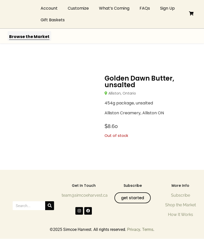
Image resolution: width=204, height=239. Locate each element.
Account (49, 8)
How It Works (180, 214)
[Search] (49, 205)
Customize (78, 8)
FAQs (145, 8)
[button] (29, 36)
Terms (147, 229)
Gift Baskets (53, 20)
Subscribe (180, 195)
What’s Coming (114, 8)
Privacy (133, 229)
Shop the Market (180, 205)
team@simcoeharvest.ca (85, 195)
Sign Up (167, 8)
